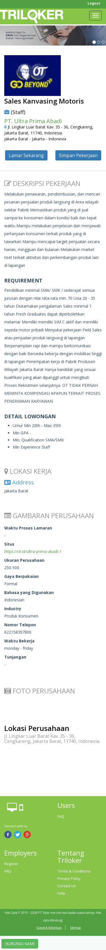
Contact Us (66, 885)
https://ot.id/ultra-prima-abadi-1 (33, 551)
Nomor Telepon (20, 624)
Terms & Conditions (74, 871)
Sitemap (75, 927)
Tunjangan (15, 657)
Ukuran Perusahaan (24, 560)
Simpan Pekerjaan (78, 155)
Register (11, 863)
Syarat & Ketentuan (49, 927)
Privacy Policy (69, 878)
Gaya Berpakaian (21, 576)
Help (61, 893)
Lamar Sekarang (26, 155)
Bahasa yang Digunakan (29, 592)
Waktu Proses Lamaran (28, 528)
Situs (9, 544)
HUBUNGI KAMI (19, 943)
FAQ (60, 816)
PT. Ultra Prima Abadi (33, 121)
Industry (12, 608)
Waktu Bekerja (19, 641)
